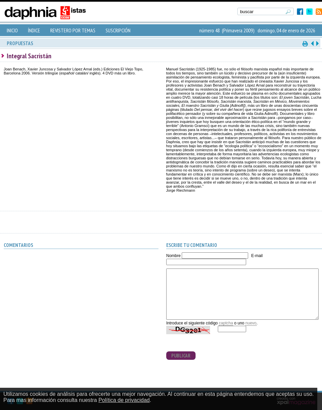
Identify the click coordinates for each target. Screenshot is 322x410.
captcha (226, 323)
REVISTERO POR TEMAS (72, 30)
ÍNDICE (34, 30)
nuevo (251, 323)
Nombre (173, 255)
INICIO (12, 30)
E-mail (257, 255)
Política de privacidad (124, 400)
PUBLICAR (181, 355)
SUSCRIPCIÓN (118, 30)
